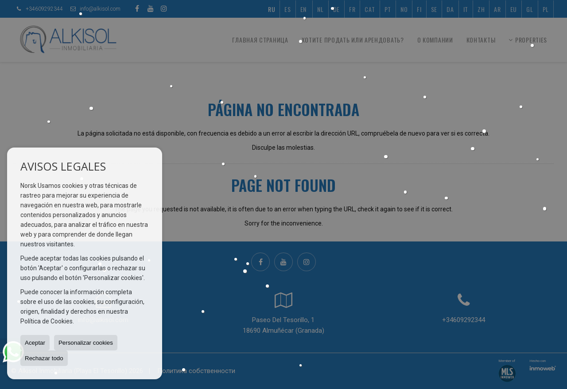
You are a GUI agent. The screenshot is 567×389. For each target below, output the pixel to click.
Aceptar (35, 342)
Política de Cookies (46, 321)
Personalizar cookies (85, 342)
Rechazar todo (44, 358)
